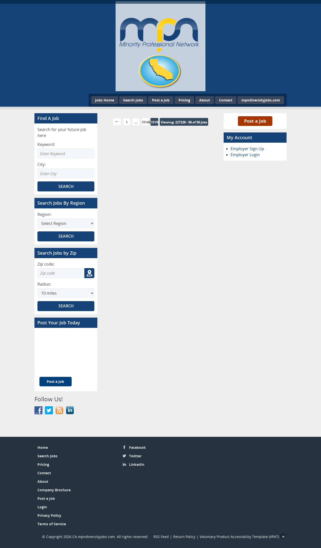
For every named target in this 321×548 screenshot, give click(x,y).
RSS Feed (161, 536)
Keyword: (46, 144)
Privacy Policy (49, 515)
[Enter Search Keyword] (65, 153)
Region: (44, 214)
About (204, 100)
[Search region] (65, 223)
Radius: (44, 284)
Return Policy (184, 536)
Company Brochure (54, 490)
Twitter (135, 456)
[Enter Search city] (65, 173)
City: (41, 164)
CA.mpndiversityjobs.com (93, 536)
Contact (225, 100)
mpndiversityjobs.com (260, 100)
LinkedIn (136, 464)
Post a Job (160, 100)
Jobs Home (104, 100)
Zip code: (45, 264)
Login (42, 507)
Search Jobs (133, 100)
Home (42, 447)
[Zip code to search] (60, 273)
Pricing (184, 100)
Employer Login (245, 154)
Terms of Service (51, 524)
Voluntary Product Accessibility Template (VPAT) (239, 536)
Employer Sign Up (247, 148)
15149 (145, 122)
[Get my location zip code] (89, 273)
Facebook (137, 447)
